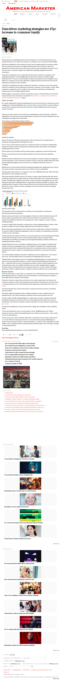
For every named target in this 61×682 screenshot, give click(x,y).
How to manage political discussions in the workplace (19, 354)
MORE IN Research (8, 444)
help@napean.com (20, 661)
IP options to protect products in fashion (15, 350)
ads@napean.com (53, 663)
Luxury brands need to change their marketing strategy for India (22, 403)
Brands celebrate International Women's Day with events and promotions (24, 411)
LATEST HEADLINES (15, 341)
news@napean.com (15, 663)
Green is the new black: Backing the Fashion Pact (18, 395)
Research (4, 25)
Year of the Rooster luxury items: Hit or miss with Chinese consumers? (23, 401)
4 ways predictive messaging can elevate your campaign (19, 459)
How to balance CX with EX (12, 361)
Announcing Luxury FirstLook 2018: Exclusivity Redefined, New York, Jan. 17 (24, 407)
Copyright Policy (16, 670)
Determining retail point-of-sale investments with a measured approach (24, 359)
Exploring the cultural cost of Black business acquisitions (20, 357)
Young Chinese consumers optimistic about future (17, 538)
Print (10, 23)
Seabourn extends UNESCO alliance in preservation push (20, 397)
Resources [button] (45, 14)
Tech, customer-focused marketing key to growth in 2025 (20, 345)
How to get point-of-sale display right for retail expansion (20, 343)
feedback (49, 677)
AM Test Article (9, 393)
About (4, 3)
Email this (6, 334)
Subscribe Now (11, 3)
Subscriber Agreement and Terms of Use (41, 670)
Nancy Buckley (7, 57)
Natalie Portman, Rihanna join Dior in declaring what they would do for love (25, 405)
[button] (7, 1)
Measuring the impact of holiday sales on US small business (20, 491)
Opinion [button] (30, 14)
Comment (13, 20)
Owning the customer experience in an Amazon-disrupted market (22, 399)
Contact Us (6, 672)
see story (5, 304)
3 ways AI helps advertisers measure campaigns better (18, 475)
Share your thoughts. (10, 337)
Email (5, 23)
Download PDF (29, 334)
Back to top (56, 543)
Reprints (16, 334)
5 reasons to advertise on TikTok (13, 363)
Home (15, 14)
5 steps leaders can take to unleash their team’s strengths (20, 352)
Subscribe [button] (53, 14)
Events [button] (37, 14)
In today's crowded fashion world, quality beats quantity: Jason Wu (22, 409)
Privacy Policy (7, 670)
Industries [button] (22, 14)
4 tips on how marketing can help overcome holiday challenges (22, 348)
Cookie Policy (25, 670)
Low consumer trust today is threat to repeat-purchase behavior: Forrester (23, 522)
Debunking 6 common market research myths (16, 507)
